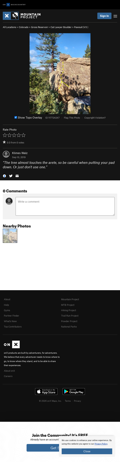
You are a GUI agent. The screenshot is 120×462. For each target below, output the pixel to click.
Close (86, 451)
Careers (8, 376)
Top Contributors (13, 326)
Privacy (77, 400)
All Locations (9, 27)
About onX (9, 370)
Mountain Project (70, 299)
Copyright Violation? (95, 117)
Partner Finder (11, 315)
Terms (68, 400)
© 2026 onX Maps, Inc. (50, 400)
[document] (87, 446)
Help (6, 304)
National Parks (69, 326)
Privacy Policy (101, 444)
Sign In (104, 15)
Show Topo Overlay (28, 117)
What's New (10, 321)
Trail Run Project (69, 315)
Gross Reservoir (39, 27)
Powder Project (69, 321)
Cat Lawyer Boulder (61, 27)
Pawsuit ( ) (81, 27)
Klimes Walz (19, 153)
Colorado (23, 27)
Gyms (7, 310)
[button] (4, 175)
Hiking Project (68, 310)
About (7, 299)
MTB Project (67, 304)
